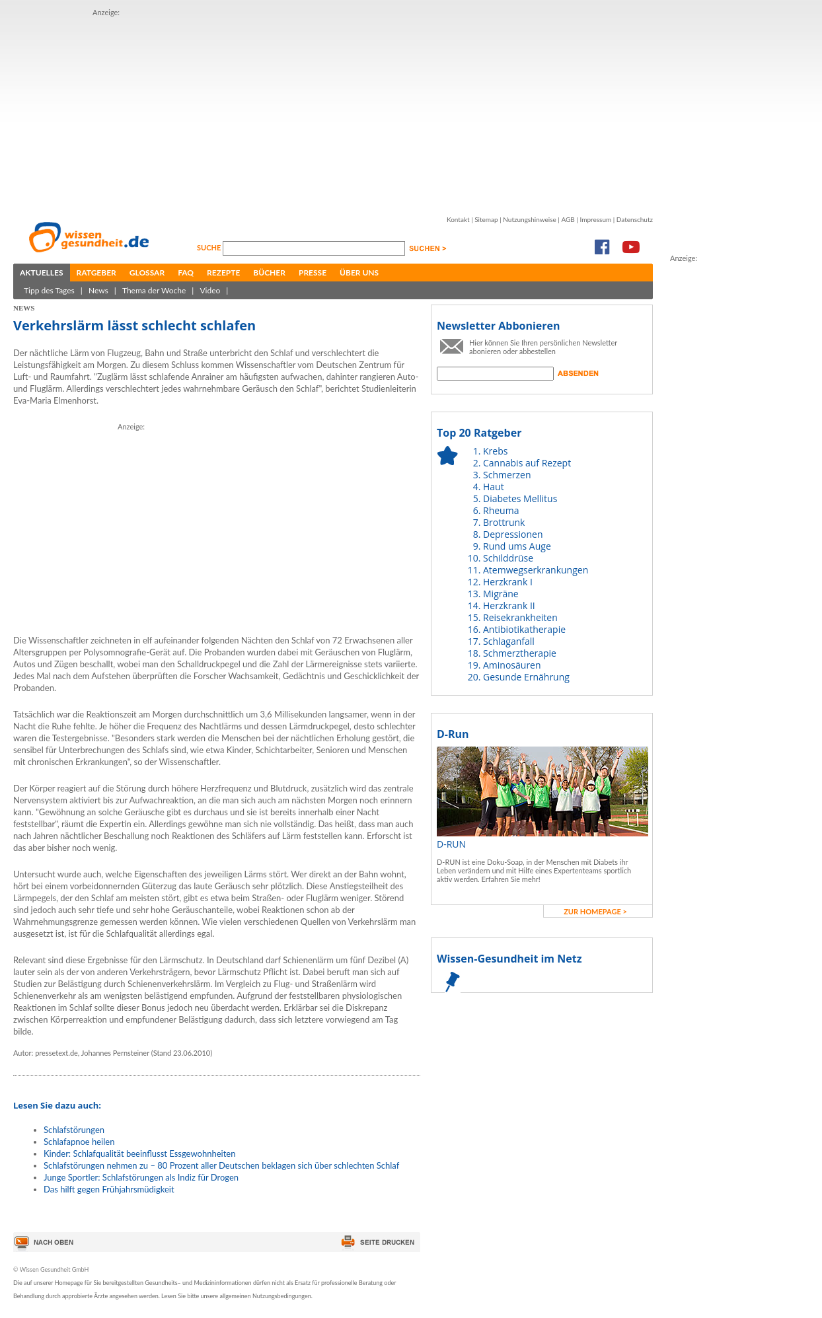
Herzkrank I (508, 581)
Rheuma (501, 510)
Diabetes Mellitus (520, 498)
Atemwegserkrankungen (535, 570)
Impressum (595, 219)
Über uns (359, 272)
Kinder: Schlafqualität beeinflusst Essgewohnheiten (139, 1153)
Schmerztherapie (519, 653)
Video (210, 290)
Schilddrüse (508, 558)
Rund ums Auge (517, 546)
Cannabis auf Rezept (527, 463)
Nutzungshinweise (529, 219)
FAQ (186, 272)
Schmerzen (507, 474)
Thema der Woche (154, 290)
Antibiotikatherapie (524, 629)
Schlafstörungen (74, 1129)
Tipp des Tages (49, 290)
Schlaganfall (509, 641)
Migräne (501, 593)
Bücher (269, 272)
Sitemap (486, 219)
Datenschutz (634, 219)
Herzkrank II (509, 605)
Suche (210, 247)
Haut (493, 486)
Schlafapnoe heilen (79, 1141)
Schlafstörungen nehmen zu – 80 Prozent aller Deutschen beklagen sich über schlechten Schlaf (221, 1165)
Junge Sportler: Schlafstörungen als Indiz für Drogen (141, 1177)
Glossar (147, 272)
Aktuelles (41, 272)
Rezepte (223, 272)
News (98, 290)
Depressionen (513, 534)
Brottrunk (504, 522)
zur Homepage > (595, 911)
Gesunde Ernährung (526, 677)
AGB (567, 219)
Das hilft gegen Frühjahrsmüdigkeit (109, 1189)
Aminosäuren (512, 665)
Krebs (495, 451)
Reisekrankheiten (520, 617)
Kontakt (458, 219)
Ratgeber (96, 272)
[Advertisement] (296, 110)
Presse (312, 272)
